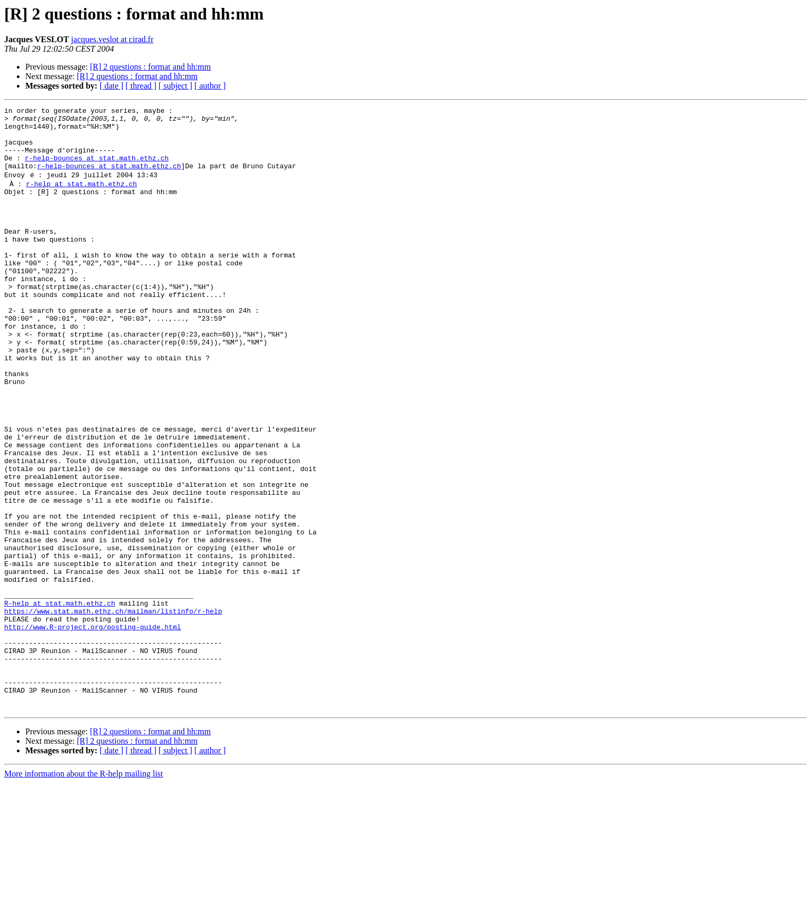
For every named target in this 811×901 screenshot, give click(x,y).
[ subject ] (175, 85)
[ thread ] (141, 85)
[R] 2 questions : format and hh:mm (150, 66)
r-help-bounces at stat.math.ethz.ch (97, 169)
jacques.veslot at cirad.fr (112, 39)
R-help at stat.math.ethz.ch (59, 700)
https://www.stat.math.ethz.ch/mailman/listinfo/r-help (113, 710)
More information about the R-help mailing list (83, 891)
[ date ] (111, 85)
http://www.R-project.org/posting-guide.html (92, 729)
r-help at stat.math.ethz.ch (81, 197)
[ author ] (210, 85)
